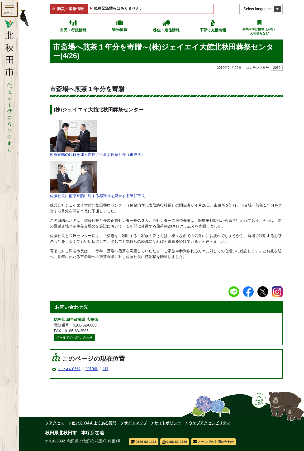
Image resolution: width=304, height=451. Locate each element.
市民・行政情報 (73, 30)
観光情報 (119, 30)
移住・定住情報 (166, 30)
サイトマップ (135, 423)
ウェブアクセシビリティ (209, 423)
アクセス (56, 423)
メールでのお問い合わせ (74, 337)
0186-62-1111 (144, 442)
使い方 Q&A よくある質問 (94, 423)
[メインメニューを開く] (9, 9)
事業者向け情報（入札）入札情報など (259, 31)
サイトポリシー (167, 423)
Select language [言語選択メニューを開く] (257, 9)
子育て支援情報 (213, 30)
